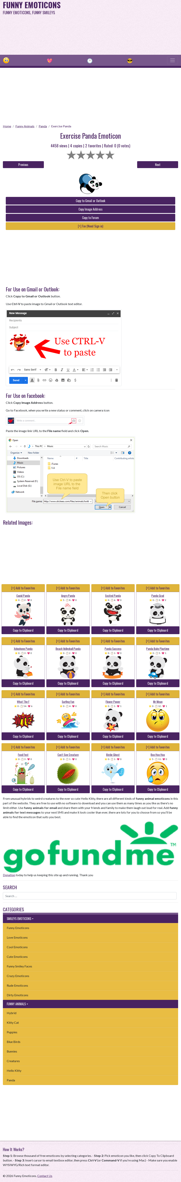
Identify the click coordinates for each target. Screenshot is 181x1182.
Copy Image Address (90, 209)
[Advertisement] (122, 27)
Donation (9, 875)
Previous (23, 164)
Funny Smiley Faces (19, 966)
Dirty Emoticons (17, 995)
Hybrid (11, 1013)
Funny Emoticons (18, 928)
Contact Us (44, 1176)
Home (7, 126)
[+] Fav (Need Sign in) (90, 226)
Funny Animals (24, 126)
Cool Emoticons (17, 947)
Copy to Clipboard (23, 630)
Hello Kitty (14, 1070)
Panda (43, 126)
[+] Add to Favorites (23, 588)
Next (157, 164)
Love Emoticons (17, 937)
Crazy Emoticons (18, 976)
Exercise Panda (61, 126)
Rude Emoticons (17, 985)
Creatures (13, 1061)
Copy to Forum (90, 217)
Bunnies (12, 1051)
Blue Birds (13, 1041)
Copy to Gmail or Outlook (90, 200)
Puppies (12, 1032)
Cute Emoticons (17, 956)
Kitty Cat (13, 1022)
